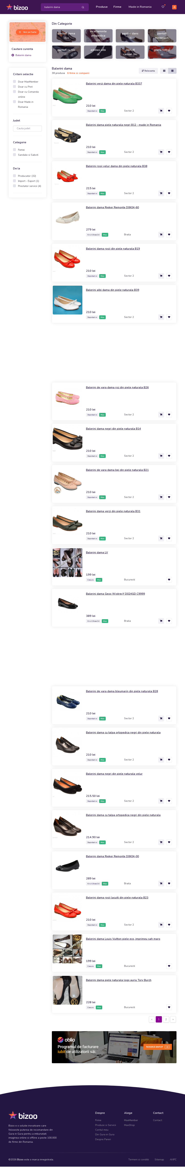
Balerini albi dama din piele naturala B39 (116, 292)
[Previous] (152, 1022)
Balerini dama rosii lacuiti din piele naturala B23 (121, 900)
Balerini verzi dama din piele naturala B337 (118, 86)
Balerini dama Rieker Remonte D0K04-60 (116, 209)
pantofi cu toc (66, 54)
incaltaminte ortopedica (98, 38)
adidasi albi (98, 54)
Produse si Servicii (105, 1127)
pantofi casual (130, 54)
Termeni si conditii (138, 1162)
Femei (21, 152)
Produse (103, 6)
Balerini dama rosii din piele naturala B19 (116, 251)
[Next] (173, 1022)
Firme (118, 6)
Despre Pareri (103, 1141)
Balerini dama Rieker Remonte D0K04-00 (116, 858)
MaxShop (129, 1127)
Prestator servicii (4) (29, 188)
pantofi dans (130, 38)
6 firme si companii (78, 75)
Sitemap (159, 1162)
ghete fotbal (162, 54)
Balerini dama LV (98, 555)
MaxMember (131, 1122)
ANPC (173, 1162)
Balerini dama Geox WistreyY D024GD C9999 (120, 596)
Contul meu (101, 1132)
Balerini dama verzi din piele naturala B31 (117, 513)
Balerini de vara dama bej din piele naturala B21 (121, 472)
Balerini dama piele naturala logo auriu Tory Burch (123, 982)
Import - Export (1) (28, 183)
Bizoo (20, 1162)
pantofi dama (66, 38)
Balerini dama (21, 57)
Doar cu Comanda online (28, 96)
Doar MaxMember (28, 84)
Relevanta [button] (148, 73)
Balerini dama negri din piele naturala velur (118, 776)
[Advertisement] (27, 259)
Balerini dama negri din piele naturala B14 (117, 431)
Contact (157, 1122)
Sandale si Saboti (28, 157)
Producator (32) (27, 178)
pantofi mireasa (162, 38)
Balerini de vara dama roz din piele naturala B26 (122, 389)
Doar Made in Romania (25, 106)
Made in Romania (135, 8)
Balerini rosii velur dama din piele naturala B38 (120, 168)
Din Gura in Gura (104, 1137)
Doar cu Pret (25, 89)
